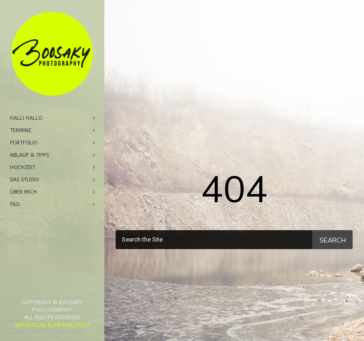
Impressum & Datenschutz (52, 274)
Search (332, 240)
